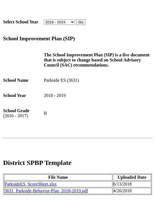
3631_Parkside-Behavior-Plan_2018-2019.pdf (46, 190)
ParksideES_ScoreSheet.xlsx (31, 184)
